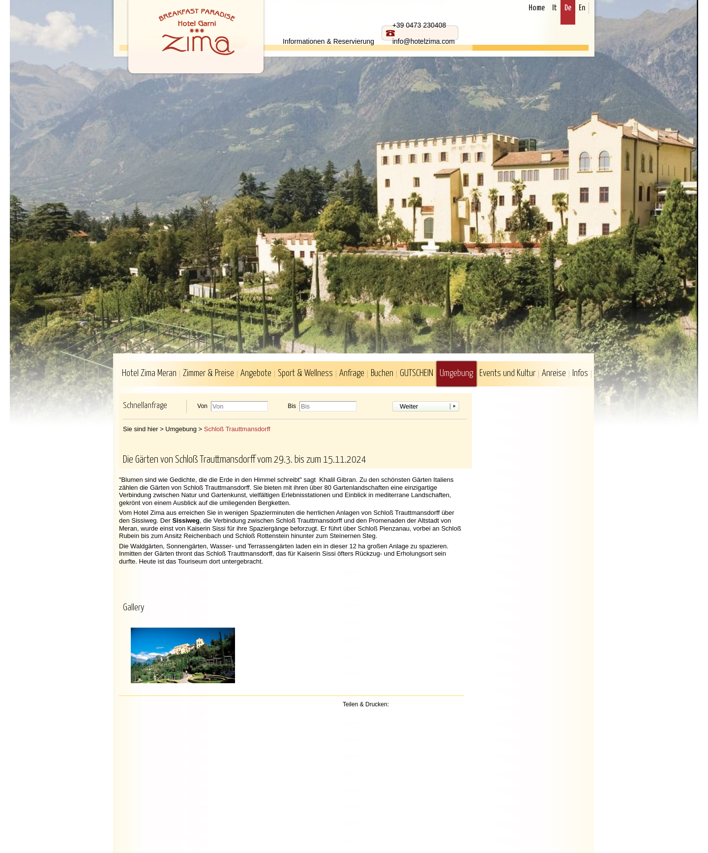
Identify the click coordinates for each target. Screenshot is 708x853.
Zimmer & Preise (208, 373)
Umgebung (456, 373)
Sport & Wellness (305, 373)
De (567, 8)
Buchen (382, 373)
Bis (292, 406)
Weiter (409, 406)
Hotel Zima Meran (149, 373)
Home (537, 8)
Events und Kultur (507, 373)
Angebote (255, 373)
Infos (580, 373)
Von (202, 406)
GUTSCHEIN (416, 373)
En (582, 8)
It (554, 8)
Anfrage (351, 373)
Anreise (554, 373)
